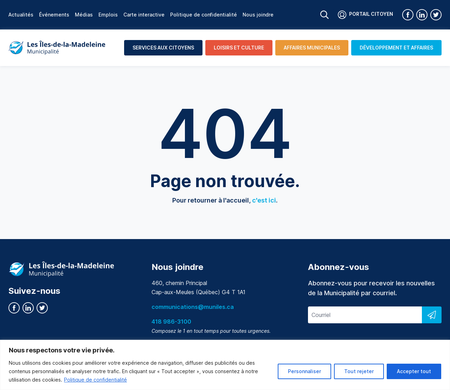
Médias (84, 15)
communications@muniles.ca (193, 306)
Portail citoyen (365, 15)
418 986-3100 (171, 321)
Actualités (20, 15)
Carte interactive (144, 15)
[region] (225, 365)
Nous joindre (258, 15)
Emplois (108, 15)
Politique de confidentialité (95, 380)
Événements (54, 15)
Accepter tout (414, 371)
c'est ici (264, 200)
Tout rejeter (359, 371)
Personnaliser (304, 371)
